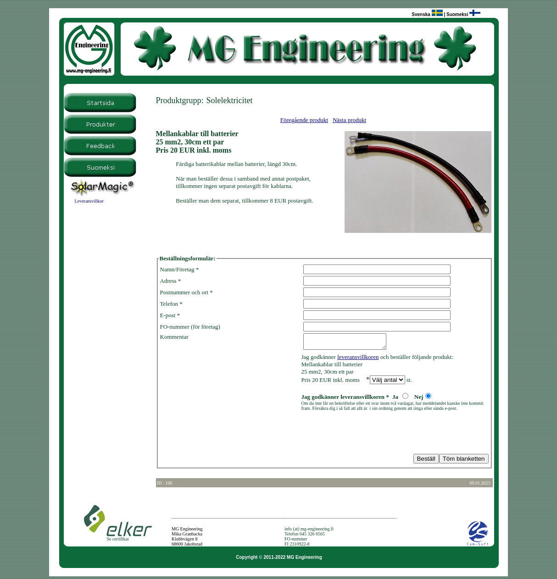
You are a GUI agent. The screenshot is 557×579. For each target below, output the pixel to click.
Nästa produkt (349, 119)
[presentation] (230, 435)
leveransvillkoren (358, 359)
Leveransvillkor (89, 201)
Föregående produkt (304, 119)
